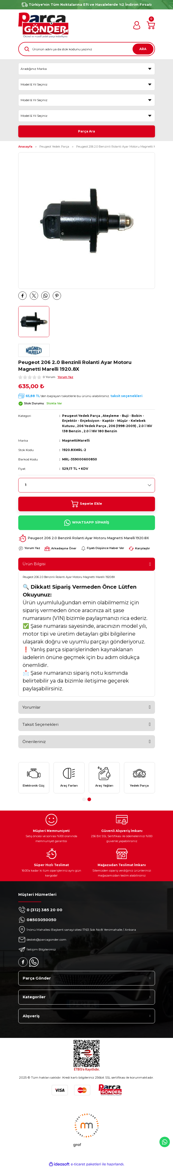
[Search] (86, 49)
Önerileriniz (34, 741)
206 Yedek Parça (91, 426)
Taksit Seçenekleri (40, 724)
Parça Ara (86, 131)
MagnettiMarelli (76, 440)
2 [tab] (89, 799)
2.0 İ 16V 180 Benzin (100, 431)
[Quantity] (86, 485)
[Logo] (43, 25)
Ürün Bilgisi (33, 563)
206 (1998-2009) (122, 426)
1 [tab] (84, 799)
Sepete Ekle (86, 504)
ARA (142, 49)
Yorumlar (31, 707)
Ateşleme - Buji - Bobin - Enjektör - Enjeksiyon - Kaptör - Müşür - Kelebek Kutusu (104, 421)
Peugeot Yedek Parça (81, 416)
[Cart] (151, 25)
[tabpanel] (33, 777)
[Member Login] (137, 25)
